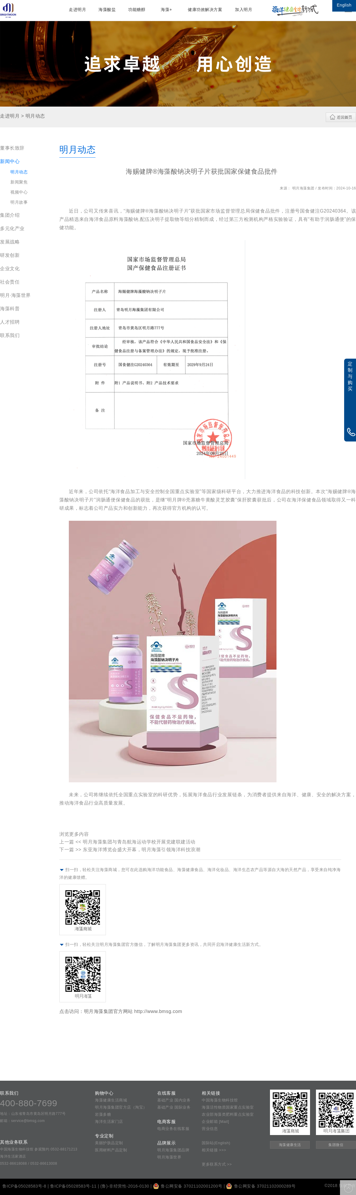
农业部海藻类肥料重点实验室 (228, 1114)
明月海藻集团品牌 (173, 1150)
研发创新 (10, 255)
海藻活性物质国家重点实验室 (228, 1107)
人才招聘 (10, 322)
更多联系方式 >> (217, 1164)
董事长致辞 (12, 148)
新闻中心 (10, 161)
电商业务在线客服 (173, 1128)
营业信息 (210, 1128)
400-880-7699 (28, 1103)
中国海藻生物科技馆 (220, 1100)
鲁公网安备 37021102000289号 (260, 1186)
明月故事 (19, 202)
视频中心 (19, 192)
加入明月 (243, 9)
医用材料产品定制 (111, 1150)
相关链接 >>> (214, 1150)
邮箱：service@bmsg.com (22, 1121)
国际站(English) (216, 1143)
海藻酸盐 (107, 9)
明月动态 (19, 172)
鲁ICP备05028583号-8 (24, 1186)
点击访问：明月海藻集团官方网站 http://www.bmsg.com (120, 1011)
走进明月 (77, 9)
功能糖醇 (136, 9)
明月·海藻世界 (15, 295)
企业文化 (10, 268)
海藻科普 (10, 308)
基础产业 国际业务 (173, 1107)
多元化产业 (12, 228)
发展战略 (10, 241)
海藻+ (166, 9)
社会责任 (10, 281)
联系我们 (10, 335)
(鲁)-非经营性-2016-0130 (124, 1186)
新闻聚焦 (19, 182)
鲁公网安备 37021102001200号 (188, 1186)
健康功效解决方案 (205, 9)
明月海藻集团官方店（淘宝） (121, 1107)
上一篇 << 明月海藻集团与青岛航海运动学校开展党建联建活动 (127, 841)
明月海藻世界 (169, 1157)
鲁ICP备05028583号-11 (73, 1186)
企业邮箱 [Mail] (215, 1121)
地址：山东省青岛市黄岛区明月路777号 (33, 1114)
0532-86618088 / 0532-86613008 (28, 1163)
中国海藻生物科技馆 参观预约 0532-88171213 (38, 1149)
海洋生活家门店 (109, 1121)
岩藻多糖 (103, 1114)
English (344, 5)
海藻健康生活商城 (111, 1100)
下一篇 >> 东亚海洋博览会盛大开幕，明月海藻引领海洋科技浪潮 (129, 849)
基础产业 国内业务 (173, 1100)
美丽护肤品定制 (109, 1143)
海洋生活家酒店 (13, 1156)
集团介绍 (10, 215)
